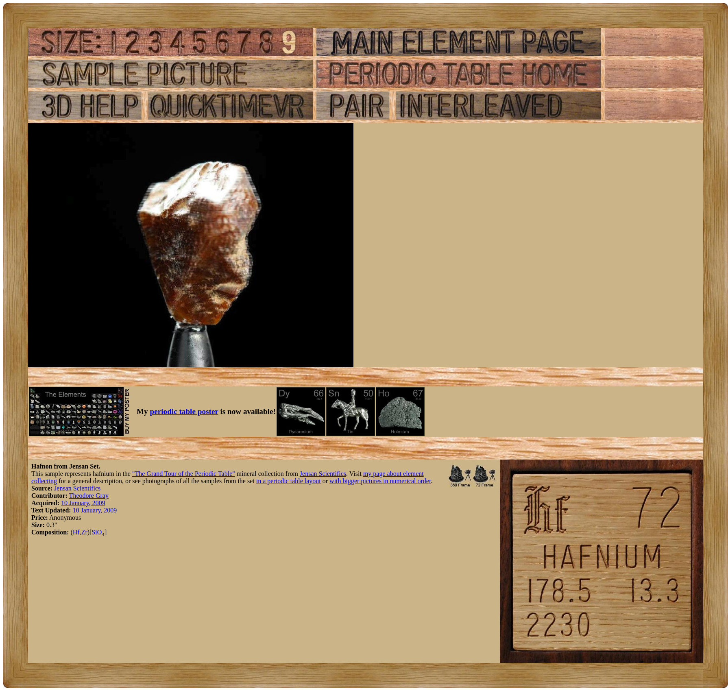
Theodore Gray (89, 495)
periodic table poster (184, 411)
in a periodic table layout (288, 480)
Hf (76, 532)
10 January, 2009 (83, 502)
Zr (84, 532)
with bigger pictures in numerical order (380, 480)
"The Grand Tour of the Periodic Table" (183, 473)
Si (94, 532)
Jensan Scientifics (323, 473)
